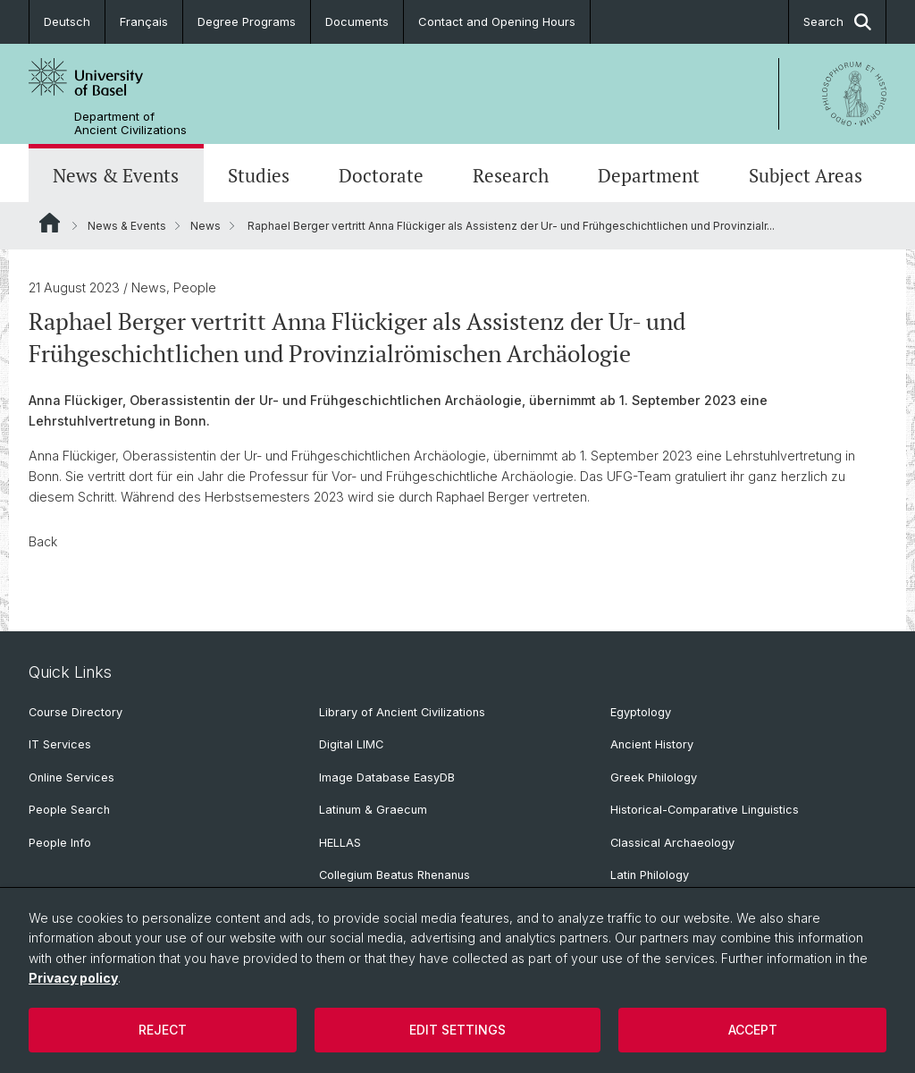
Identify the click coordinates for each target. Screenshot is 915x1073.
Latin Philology (649, 875)
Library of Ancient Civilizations (402, 712)
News (205, 225)
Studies (259, 175)
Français (144, 21)
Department (649, 175)
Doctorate (381, 175)
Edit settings (457, 1029)
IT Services (60, 744)
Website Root (49, 222)
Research (511, 175)
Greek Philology (653, 777)
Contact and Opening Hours (496, 21)
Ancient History (651, 744)
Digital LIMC (351, 744)
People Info (60, 842)
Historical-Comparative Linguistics (704, 809)
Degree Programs (246, 21)
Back (43, 541)
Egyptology (640, 712)
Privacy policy (73, 977)
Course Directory (75, 712)
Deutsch (67, 21)
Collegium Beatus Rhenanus (394, 875)
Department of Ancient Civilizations (130, 123)
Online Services (71, 777)
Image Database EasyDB (387, 777)
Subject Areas (805, 175)
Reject (163, 1029)
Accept (752, 1029)
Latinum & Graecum (373, 809)
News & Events (116, 175)
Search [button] (837, 21)
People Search (69, 809)
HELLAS (340, 842)
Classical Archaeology (672, 842)
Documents (357, 21)
